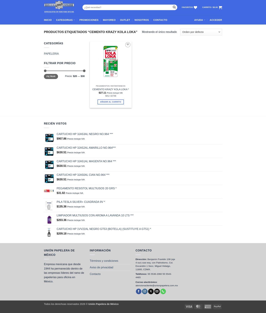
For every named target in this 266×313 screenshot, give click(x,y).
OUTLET (125, 20)
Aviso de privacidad (101, 267)
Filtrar (50, 76)
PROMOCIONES (89, 20)
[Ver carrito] (212, 7)
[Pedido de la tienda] (201, 32)
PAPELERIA (51, 53)
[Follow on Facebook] (138, 291)
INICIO (48, 20)
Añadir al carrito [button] (110, 102)
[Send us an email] (157, 291)
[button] (216, 20)
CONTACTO (160, 20)
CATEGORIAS (65, 19)
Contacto (95, 274)
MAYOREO (109, 20)
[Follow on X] (151, 291)
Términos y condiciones (104, 260)
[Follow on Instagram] (145, 291)
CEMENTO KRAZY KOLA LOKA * (110, 89)
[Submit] (174, 7)
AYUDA (199, 19)
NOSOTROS (142, 20)
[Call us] (163, 291)
